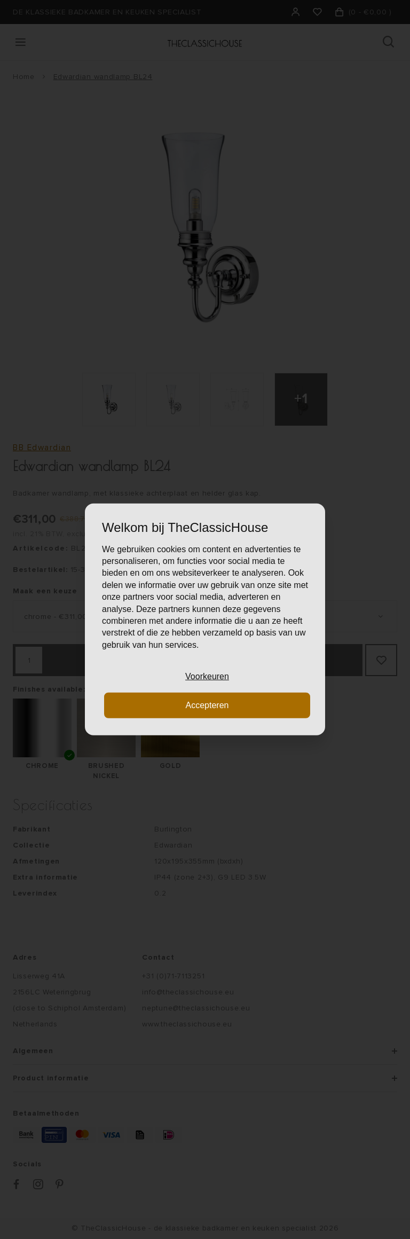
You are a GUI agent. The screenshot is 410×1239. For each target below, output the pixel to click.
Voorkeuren (207, 676)
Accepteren (207, 705)
